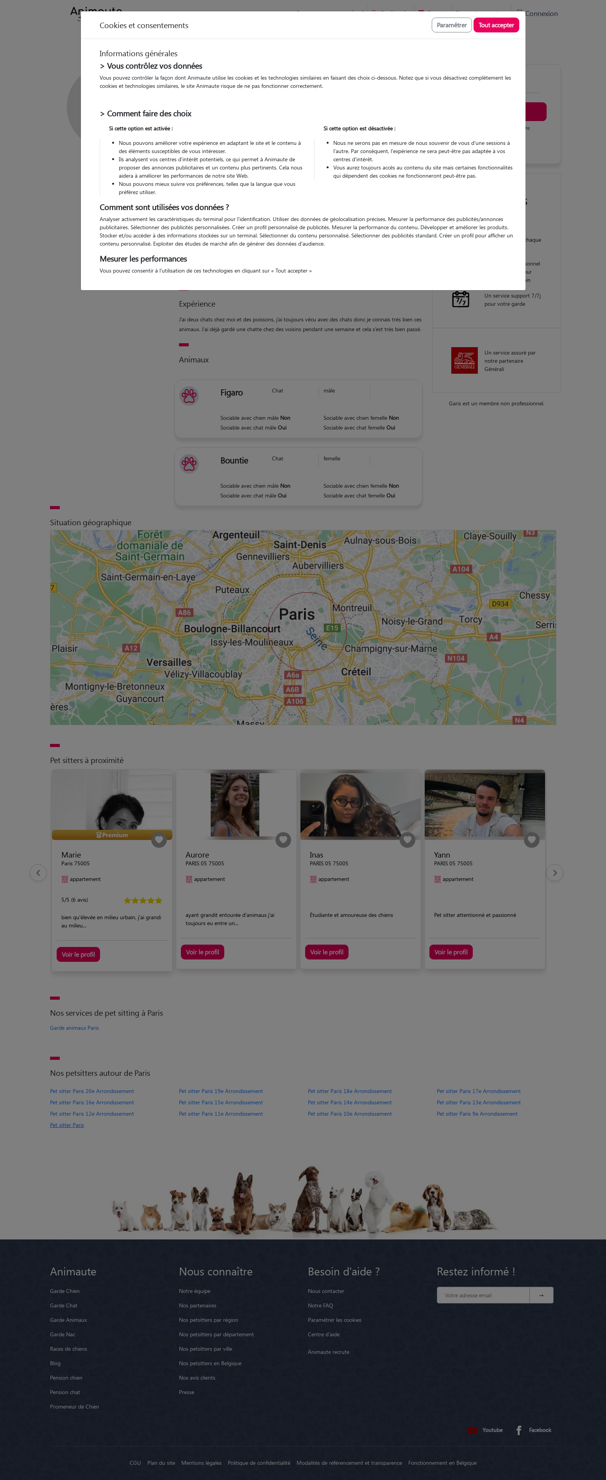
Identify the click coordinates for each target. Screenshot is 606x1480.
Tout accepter (496, 25)
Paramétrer (452, 25)
